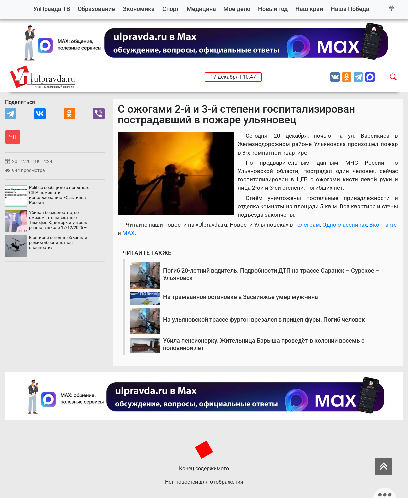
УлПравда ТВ (51, 8)
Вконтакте (383, 224)
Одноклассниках (344, 224)
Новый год (273, 8)
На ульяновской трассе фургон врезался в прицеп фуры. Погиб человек (264, 319)
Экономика (139, 8)
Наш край (309, 8)
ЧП (12, 137)
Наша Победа (350, 8)
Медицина (201, 8)
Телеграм (307, 224)
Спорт (170, 8)
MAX (128, 233)
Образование (96, 8)
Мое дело (236, 8)
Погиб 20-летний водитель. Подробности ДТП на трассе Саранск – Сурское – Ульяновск (271, 274)
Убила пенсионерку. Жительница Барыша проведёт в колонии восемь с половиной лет (263, 344)
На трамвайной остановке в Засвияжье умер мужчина (240, 296)
